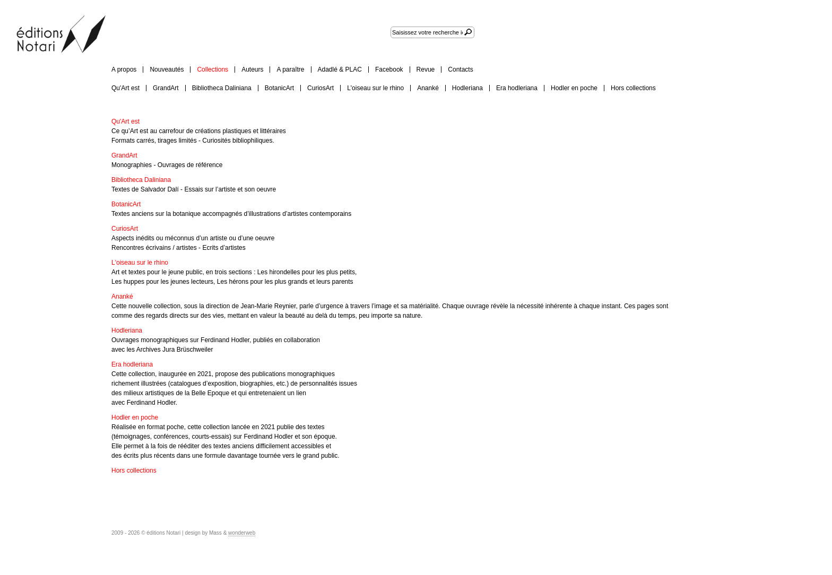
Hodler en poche (574, 88)
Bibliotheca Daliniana (222, 88)
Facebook (389, 69)
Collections (212, 69)
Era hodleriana (517, 88)
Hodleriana (467, 88)
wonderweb (241, 533)
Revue (426, 69)
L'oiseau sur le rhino (375, 88)
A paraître (290, 69)
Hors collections (633, 88)
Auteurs (252, 69)
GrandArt (166, 88)
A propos (123, 69)
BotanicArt (279, 88)
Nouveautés (167, 69)
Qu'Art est (125, 88)
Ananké (428, 88)
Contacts (460, 69)
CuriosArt (320, 88)
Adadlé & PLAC (340, 69)
